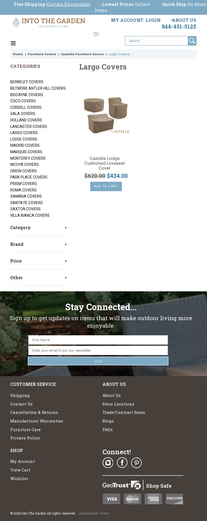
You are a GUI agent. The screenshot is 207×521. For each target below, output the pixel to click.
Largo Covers (24, 133)
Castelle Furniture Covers (82, 54)
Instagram (107, 462)
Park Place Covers (28, 177)
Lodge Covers (23, 139)
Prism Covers (23, 183)
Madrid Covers (25, 145)
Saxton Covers (25, 209)
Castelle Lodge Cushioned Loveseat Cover (104, 163)
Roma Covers (23, 190)
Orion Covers (23, 171)
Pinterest (136, 462)
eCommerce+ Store (93, 513)
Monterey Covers (28, 158)
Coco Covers (23, 101)
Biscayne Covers (26, 95)
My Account (127, 20)
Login (153, 20)
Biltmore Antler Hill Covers (38, 88)
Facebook (122, 462)
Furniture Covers (42, 54)
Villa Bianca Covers (30, 215)
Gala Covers (22, 113)
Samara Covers (26, 196)
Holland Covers (26, 120)
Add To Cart (106, 186)
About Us (184, 20)
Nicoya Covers (24, 164)
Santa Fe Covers (26, 203)
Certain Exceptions (68, 4)
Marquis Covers (26, 152)
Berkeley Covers (26, 82)
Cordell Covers (26, 107)
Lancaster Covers (28, 126)
